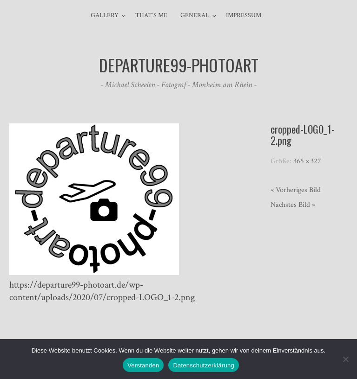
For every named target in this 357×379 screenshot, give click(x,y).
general (194, 15)
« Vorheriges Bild (296, 190)
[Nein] (345, 359)
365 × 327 (307, 161)
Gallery (105, 15)
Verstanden (143, 365)
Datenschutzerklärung (203, 365)
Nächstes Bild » (293, 205)
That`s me (151, 15)
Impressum (243, 15)
